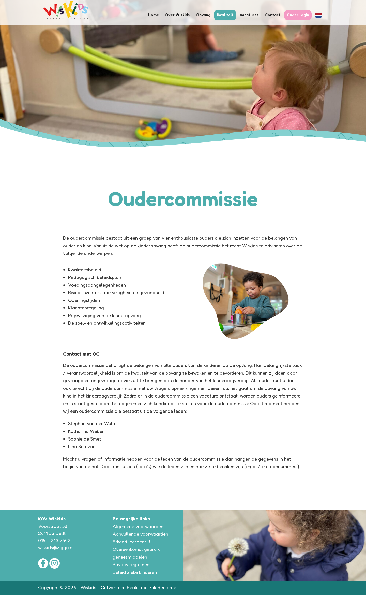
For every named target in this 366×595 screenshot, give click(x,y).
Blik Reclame (162, 587)
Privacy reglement (132, 564)
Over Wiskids (178, 14)
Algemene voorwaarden (138, 526)
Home (154, 14)
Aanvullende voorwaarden (140, 534)
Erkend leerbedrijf (131, 541)
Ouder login (298, 14)
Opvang (204, 14)
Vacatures (249, 14)
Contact (273, 14)
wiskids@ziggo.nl (56, 547)
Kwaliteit (225, 14)
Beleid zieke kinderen (135, 572)
